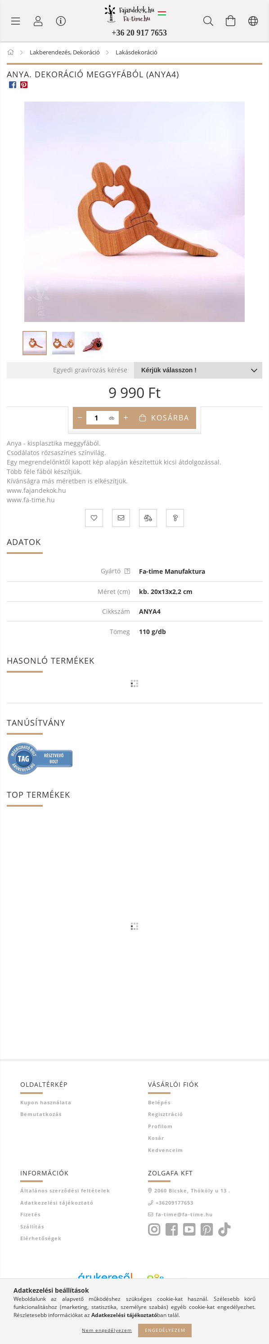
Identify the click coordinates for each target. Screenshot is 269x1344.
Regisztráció (165, 1114)
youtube (189, 1230)
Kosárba (170, 418)
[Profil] (38, 20)
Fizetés (30, 1214)
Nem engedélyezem (107, 1330)
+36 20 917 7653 (139, 32)
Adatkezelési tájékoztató (57, 1202)
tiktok (226, 1230)
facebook (171, 1230)
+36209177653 (174, 1202)
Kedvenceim (165, 1150)
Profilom (160, 1126)
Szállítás (32, 1226)
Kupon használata (46, 1102)
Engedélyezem (165, 1330)
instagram (154, 1230)
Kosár (156, 1137)
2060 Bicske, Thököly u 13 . (192, 1190)
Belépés (159, 1102)
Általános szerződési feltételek (65, 1190)
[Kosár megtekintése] (231, 20)
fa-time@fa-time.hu (184, 1214)
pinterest (206, 1230)
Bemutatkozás (41, 1114)
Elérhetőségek (41, 1238)
